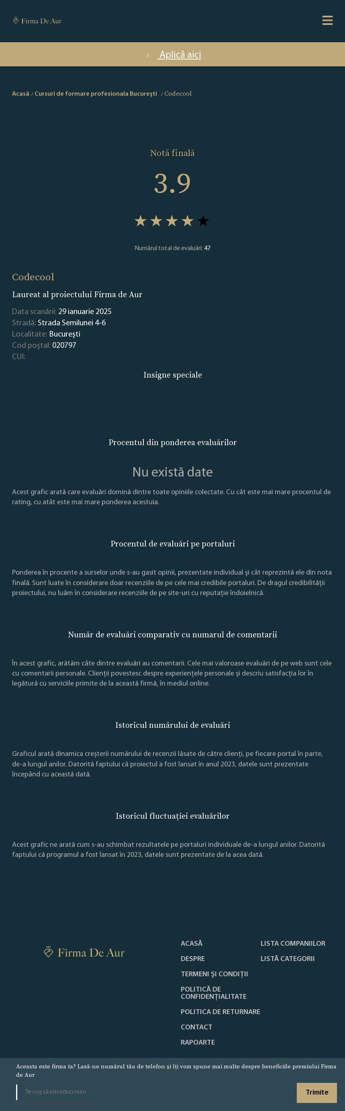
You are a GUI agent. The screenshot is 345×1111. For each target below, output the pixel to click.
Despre (193, 959)
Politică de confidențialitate (214, 993)
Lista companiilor (293, 944)
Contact (196, 1027)
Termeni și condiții (214, 974)
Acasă (191, 944)
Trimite (317, 1093)
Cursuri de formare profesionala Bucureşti (96, 94)
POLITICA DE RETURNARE (220, 1012)
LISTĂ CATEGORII (288, 959)
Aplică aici (172, 55)
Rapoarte (198, 1043)
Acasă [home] (20, 94)
